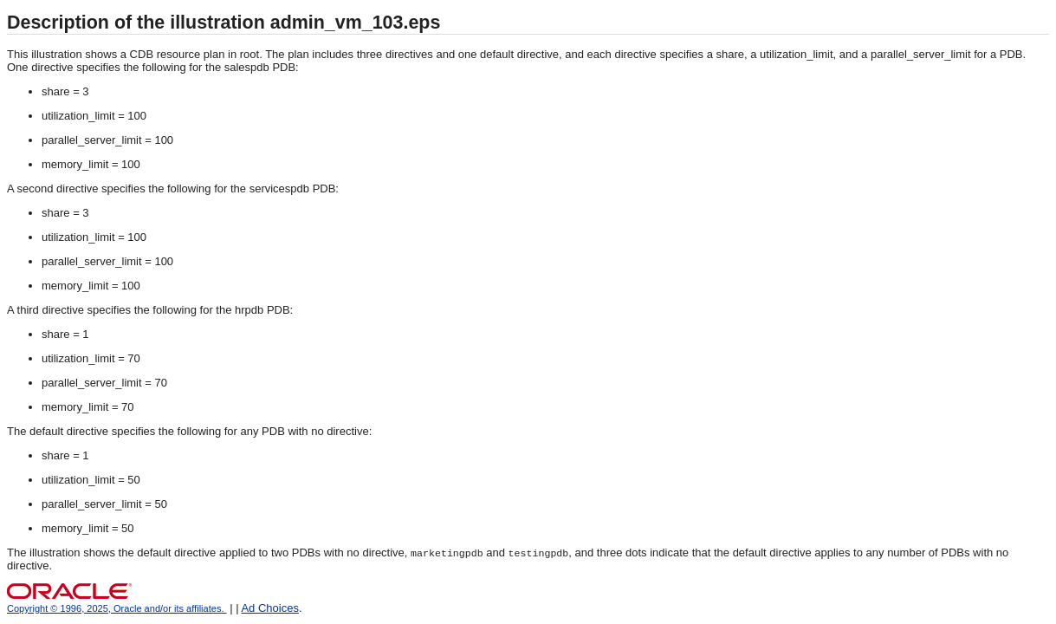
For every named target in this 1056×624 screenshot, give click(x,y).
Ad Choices (269, 607)
